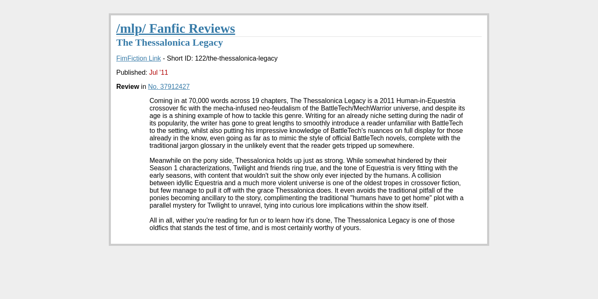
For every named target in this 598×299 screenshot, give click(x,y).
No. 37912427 (169, 86)
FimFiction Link (138, 58)
